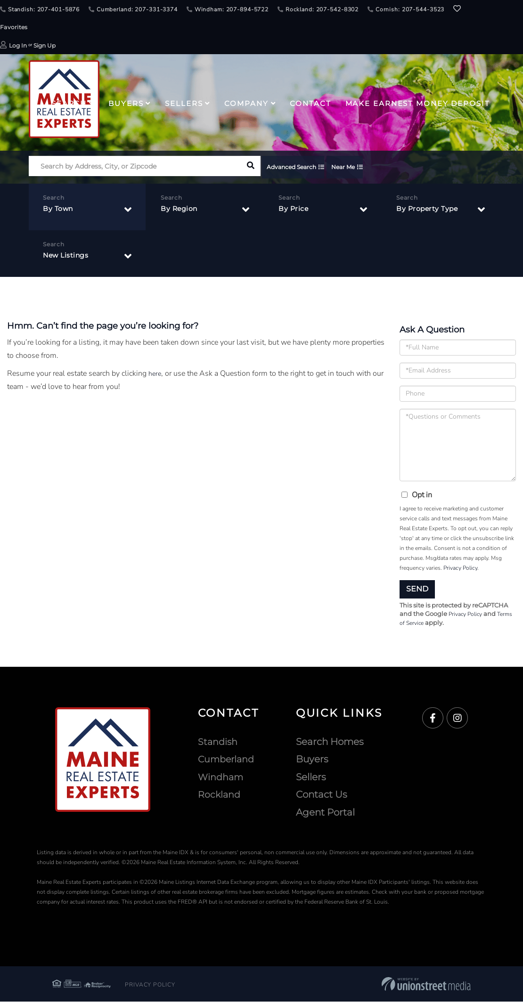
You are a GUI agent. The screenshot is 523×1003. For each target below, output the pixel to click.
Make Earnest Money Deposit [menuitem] (417, 103)
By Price (294, 210)
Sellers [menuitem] (184, 103)
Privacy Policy (460, 568)
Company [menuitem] (246, 103)
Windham (221, 778)
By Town (60, 210)
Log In (18, 45)
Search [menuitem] (69, 103)
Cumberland (227, 760)
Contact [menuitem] (310, 103)
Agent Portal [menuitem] (325, 813)
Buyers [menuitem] (125, 103)
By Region (181, 210)
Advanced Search (302, 168)
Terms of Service (422, 624)
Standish (218, 743)
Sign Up (44, 45)
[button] (250, 168)
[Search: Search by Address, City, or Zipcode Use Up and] (134, 168)
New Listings (68, 257)
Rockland (220, 795)
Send (417, 588)
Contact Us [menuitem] (321, 795)
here (155, 373)
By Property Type (430, 210)
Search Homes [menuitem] (330, 743)
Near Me (363, 168)
